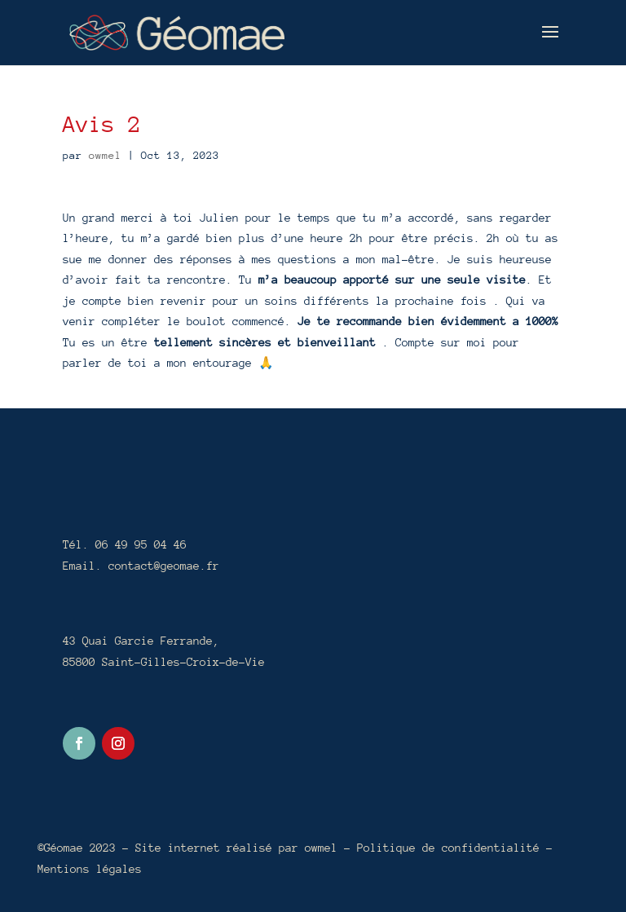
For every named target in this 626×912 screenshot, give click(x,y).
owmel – (331, 847)
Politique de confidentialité (451, 847)
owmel (105, 155)
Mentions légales (89, 868)
